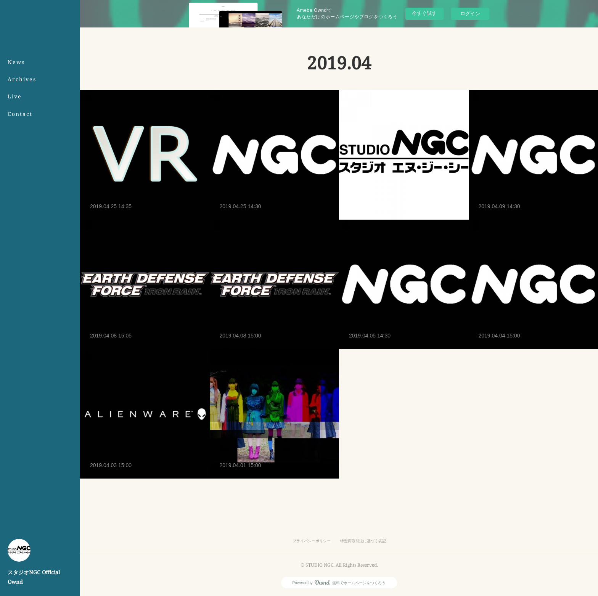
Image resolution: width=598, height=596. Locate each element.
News (16, 62)
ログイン (470, 13)
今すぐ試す (424, 13)
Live (15, 96)
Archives (22, 79)
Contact (20, 113)
